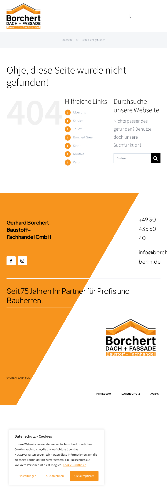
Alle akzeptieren (84, 476)
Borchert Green (84, 137)
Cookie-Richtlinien (74, 465)
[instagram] (22, 260)
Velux (77, 162)
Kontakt (78, 154)
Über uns (79, 112)
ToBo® (77, 129)
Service (78, 120)
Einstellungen (27, 476)
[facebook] (11, 260)
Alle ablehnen (55, 476)
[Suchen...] (132, 158)
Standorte (80, 145)
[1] (23, 5)
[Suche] (155, 158)
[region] (56, 457)
